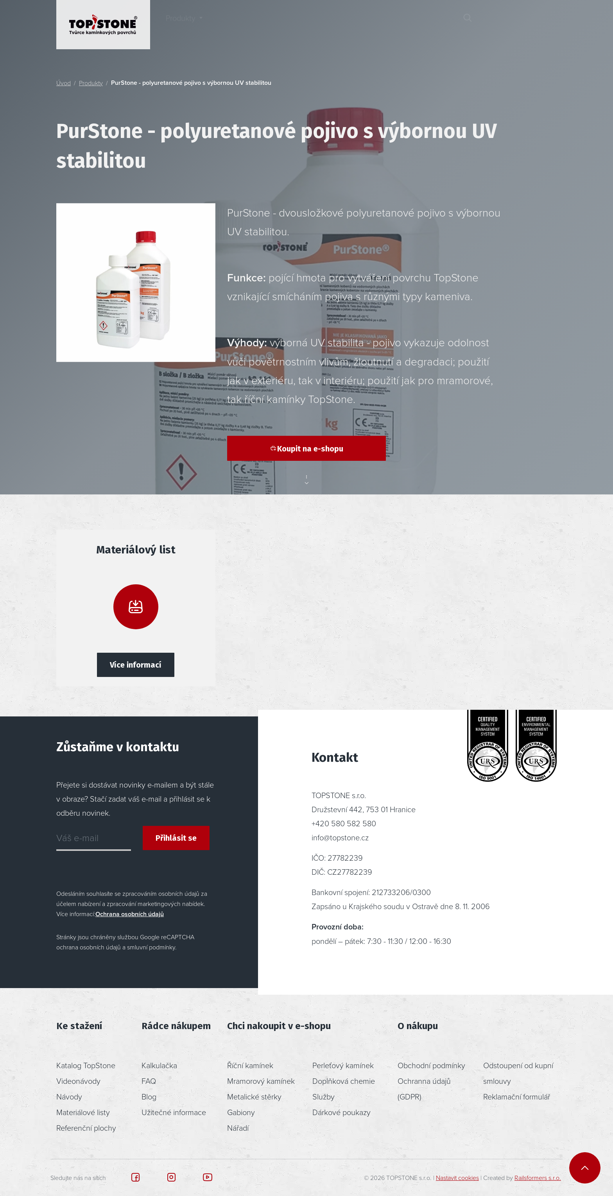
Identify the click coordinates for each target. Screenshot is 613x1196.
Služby (323, 1096)
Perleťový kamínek (343, 1065)
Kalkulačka (159, 1065)
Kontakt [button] (420, 24)
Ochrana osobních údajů (129, 914)
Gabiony (241, 1111)
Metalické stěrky (254, 1096)
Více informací (135, 665)
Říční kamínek (250, 1065)
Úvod (63, 83)
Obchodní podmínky (431, 1065)
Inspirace (245, 24)
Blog (149, 1096)
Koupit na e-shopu (306, 448)
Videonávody (78, 1080)
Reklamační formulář (516, 1096)
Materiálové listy (83, 1111)
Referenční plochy (86, 1127)
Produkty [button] (180, 24)
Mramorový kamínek (261, 1080)
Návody (69, 1096)
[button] (495, 24)
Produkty (91, 83)
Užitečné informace (174, 1111)
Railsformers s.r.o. (537, 1177)
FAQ (149, 1080)
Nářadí (238, 1127)
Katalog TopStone (85, 1065)
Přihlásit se (176, 838)
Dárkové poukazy (341, 1111)
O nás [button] (363, 24)
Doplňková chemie (343, 1080)
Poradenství (306, 24)
